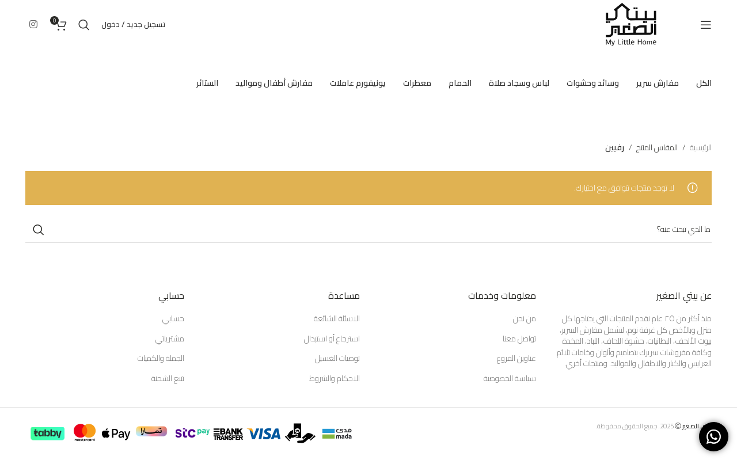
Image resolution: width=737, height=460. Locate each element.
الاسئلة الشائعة (337, 319)
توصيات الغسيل (337, 358)
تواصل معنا (519, 339)
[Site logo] (631, 23)
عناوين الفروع (516, 358)
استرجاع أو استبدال (332, 339)
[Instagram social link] (33, 24)
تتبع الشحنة (167, 379)
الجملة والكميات (161, 358)
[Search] (84, 24)
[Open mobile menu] (705, 24)
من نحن (524, 319)
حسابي (173, 319)
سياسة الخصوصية (510, 379)
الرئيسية (701, 147)
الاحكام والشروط (334, 379)
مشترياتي (169, 339)
